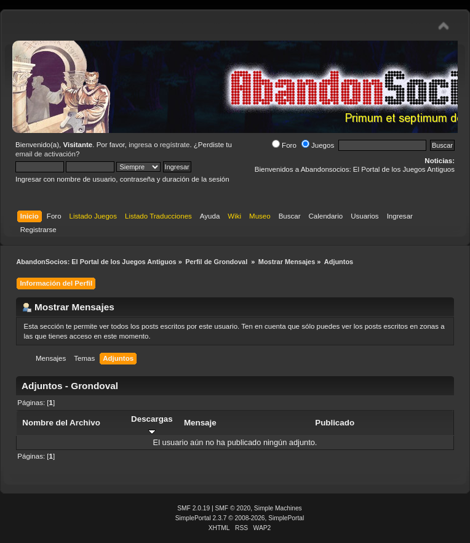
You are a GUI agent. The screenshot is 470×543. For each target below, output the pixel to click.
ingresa (140, 144)
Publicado (334, 422)
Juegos (317, 145)
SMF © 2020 (233, 508)
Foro (284, 145)
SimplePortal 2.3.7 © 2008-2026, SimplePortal (240, 518)
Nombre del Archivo (61, 422)
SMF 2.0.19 (193, 508)
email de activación (45, 154)
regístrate (175, 144)
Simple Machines (278, 508)
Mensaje (200, 422)
